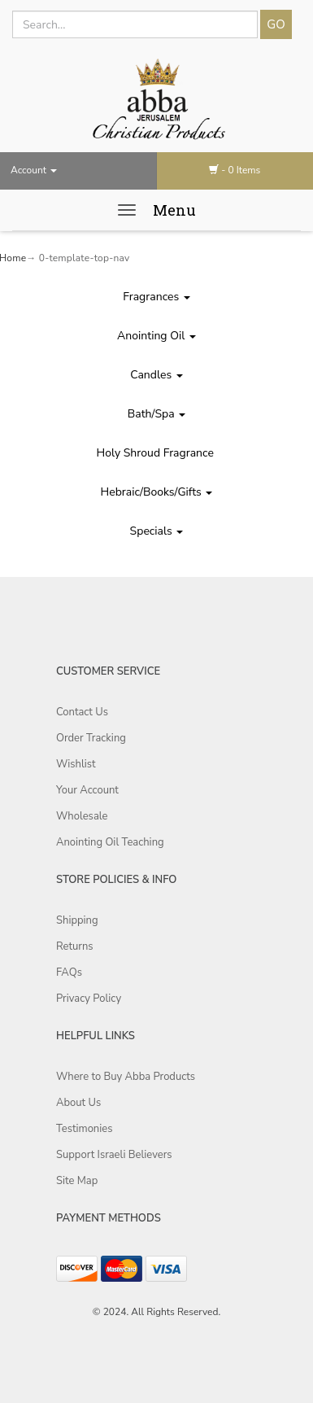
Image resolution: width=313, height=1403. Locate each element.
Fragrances (156, 296)
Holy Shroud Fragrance (157, 453)
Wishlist (76, 764)
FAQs (69, 972)
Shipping (77, 920)
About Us (78, 1102)
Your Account (87, 790)
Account (34, 170)
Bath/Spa (157, 414)
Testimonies (84, 1128)
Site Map (77, 1181)
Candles (156, 374)
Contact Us (82, 712)
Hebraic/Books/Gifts (157, 492)
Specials (157, 531)
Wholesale (81, 816)
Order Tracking (91, 738)
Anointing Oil (156, 335)
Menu (174, 210)
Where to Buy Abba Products (125, 1076)
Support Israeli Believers (114, 1154)
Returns (74, 946)
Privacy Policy (88, 998)
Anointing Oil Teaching (110, 842)
